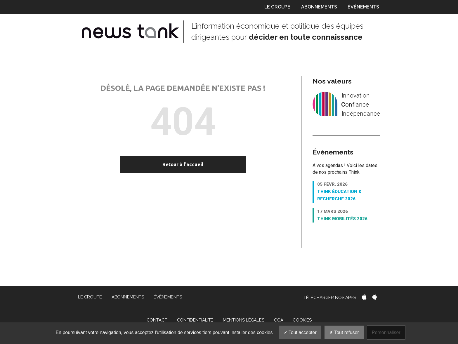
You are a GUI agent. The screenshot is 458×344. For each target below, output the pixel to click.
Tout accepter (300, 332)
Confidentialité (195, 320)
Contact (157, 320)
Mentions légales (243, 320)
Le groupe (277, 7)
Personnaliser (386, 332)
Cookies (302, 320)
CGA (278, 320)
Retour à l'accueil (182, 164)
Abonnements (319, 7)
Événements (363, 7)
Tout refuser (344, 332)
